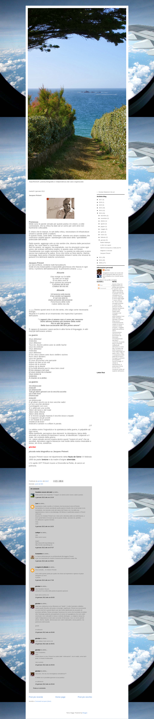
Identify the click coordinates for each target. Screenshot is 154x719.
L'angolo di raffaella (41, 567)
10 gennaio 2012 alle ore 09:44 (44, 684)
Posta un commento (39, 688)
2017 (100, 199)
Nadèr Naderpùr (105, 242)
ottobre (103, 221)
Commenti (102, 288)
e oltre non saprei (105, 245)
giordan (37, 586)
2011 (100, 257)
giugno (103, 226)
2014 (100, 208)
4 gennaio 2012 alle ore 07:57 (44, 547)
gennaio (103, 240)
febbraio (103, 237)
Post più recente (36, 697)
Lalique (37, 532)
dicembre (104, 215)
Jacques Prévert (105, 253)
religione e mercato (106, 250)
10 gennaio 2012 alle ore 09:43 (44, 665)
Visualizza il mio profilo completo (107, 280)
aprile (102, 232)
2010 (100, 260)
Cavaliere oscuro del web (43, 492)
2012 (100, 213)
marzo (103, 234)
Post (100, 285)
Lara (36, 503)
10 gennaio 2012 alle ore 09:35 (44, 597)
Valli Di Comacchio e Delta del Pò (110, 248)
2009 (100, 263)
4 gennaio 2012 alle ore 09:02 (44, 561)
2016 (100, 202)
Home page (60, 697)
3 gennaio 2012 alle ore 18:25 (44, 526)
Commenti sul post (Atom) (43, 701)
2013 (100, 210)
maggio (103, 229)
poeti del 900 (39, 484)
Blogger (85, 713)
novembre (104, 218)
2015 (100, 205)
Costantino (39, 553)
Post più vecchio (85, 697)
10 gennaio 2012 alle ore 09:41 (44, 644)
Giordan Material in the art (106, 192)
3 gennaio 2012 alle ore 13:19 (44, 497)
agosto (103, 224)
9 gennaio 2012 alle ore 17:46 (44, 580)
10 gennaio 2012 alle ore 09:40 (44, 632)
